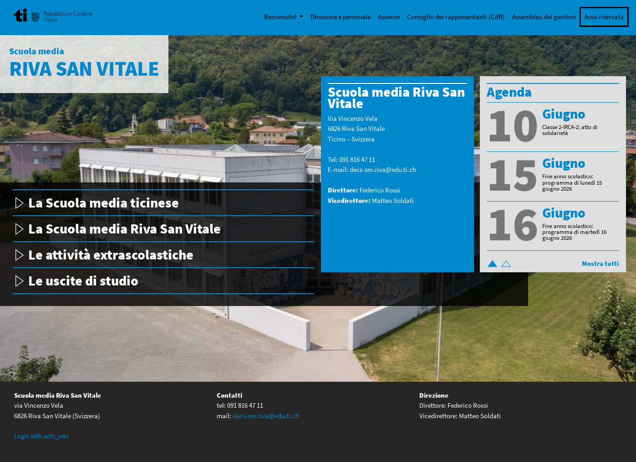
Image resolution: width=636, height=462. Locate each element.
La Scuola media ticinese (103, 202)
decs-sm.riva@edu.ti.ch (383, 169)
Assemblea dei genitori (544, 16)
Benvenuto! (281, 16)
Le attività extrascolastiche (110, 254)
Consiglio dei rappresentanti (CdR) (456, 16)
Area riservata (604, 16)
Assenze (389, 16)
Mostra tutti (600, 263)
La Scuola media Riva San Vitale (124, 228)
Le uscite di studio (83, 280)
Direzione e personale (340, 16)
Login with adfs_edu (41, 436)
